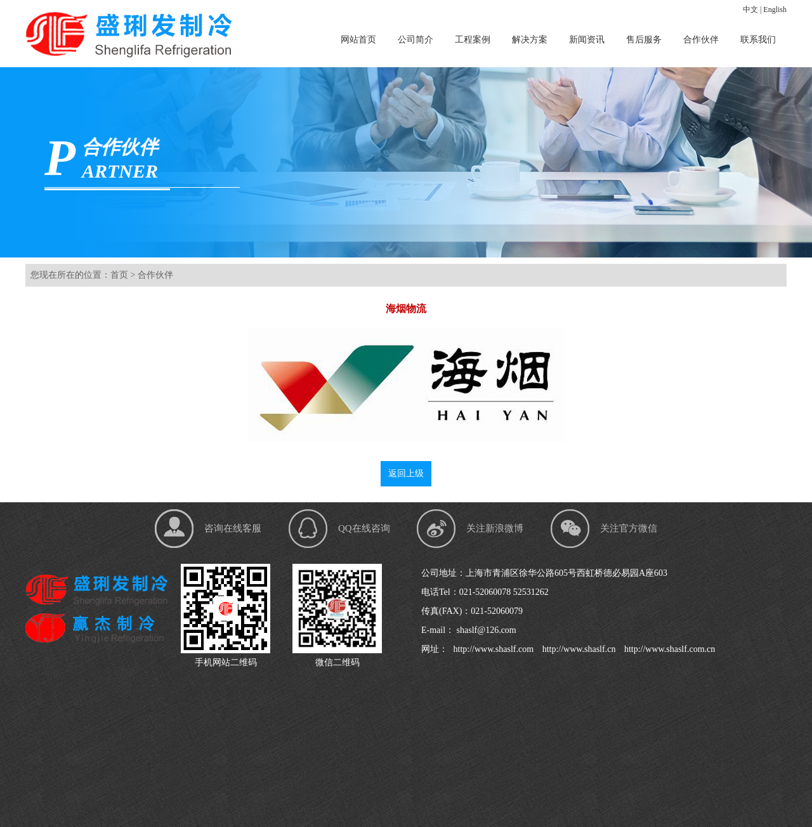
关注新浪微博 (494, 528)
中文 (750, 9)
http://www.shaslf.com (492, 649)
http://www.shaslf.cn (577, 649)
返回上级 (406, 473)
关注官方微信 (628, 528)
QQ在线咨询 (364, 528)
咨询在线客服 (232, 528)
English (775, 9)
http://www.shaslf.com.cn (668, 649)
